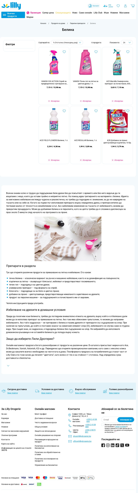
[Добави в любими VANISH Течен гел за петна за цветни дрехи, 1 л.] (96, 52)
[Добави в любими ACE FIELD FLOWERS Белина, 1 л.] (64, 111)
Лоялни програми (9, 435)
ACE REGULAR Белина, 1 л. (85, 140)
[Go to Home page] (11, 6)
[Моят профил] (125, 6)
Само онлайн (85, 12)
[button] (19, 45)
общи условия (120, 426)
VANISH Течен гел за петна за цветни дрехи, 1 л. (85, 82)
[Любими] (118, 6)
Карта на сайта (8, 444)
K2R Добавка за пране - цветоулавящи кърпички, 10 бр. (117, 141)
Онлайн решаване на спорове (48, 435)
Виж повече (12, 393)
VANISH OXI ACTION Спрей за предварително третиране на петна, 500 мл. (54, 82)
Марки (30, 17)
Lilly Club (98, 12)
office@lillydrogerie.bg (82, 441)
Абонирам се (126, 420)
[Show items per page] (127, 42)
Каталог (93, 6)
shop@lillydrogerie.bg (82, 436)
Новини (114, 12)
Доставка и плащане (44, 418)
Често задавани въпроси (46, 422)
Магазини (124, 12)
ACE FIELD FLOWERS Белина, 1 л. (54, 140)
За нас (4, 414)
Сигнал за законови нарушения (15, 431)
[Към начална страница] (43, 23)
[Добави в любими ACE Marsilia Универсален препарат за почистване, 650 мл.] (128, 52)
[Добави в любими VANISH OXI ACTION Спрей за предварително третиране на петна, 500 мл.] (64, 52)
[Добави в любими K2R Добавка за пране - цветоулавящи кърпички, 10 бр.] (128, 111)
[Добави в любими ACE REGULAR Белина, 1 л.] (96, 111)
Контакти (5, 439)
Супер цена (48, 12)
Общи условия (41, 427)
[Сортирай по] (67, 42)
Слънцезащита (63, 12)
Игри (106, 12)
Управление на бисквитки (46, 465)
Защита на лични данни (45, 431)
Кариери (5, 418)
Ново (74, 12)
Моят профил (40, 414)
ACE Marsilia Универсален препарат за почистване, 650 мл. (117, 82)
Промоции (35, 12)
